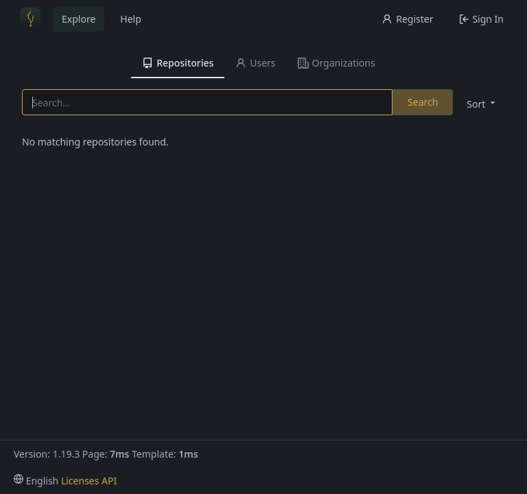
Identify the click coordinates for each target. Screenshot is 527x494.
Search (423, 101)
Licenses (80, 480)
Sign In (481, 18)
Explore (78, 18)
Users (255, 62)
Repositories (177, 62)
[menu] (480, 103)
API (109, 480)
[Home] (30, 19)
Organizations (336, 62)
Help (130, 18)
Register (407, 18)
